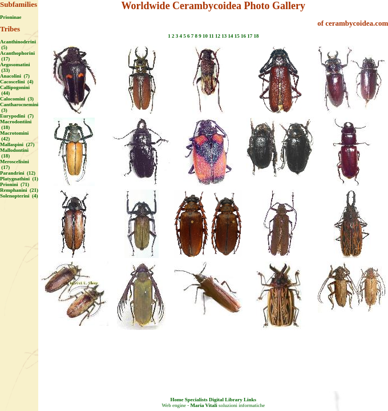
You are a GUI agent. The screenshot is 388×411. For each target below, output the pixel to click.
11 (211, 36)
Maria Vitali (203, 405)
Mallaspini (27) (17, 144)
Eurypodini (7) (17, 116)
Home (177, 399)
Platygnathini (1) (19, 179)
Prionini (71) (14, 184)
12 (217, 36)
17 (249, 36)
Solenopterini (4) (19, 196)
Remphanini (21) (19, 190)
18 (255, 36)
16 (243, 36)
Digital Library (225, 399)
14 (230, 36)
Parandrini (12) (17, 173)
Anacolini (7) (15, 76)
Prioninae (11, 17)
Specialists (196, 399)
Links (250, 399)
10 (205, 36)
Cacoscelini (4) (17, 81)
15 (237, 36)
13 (224, 36)
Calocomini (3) (17, 99)
